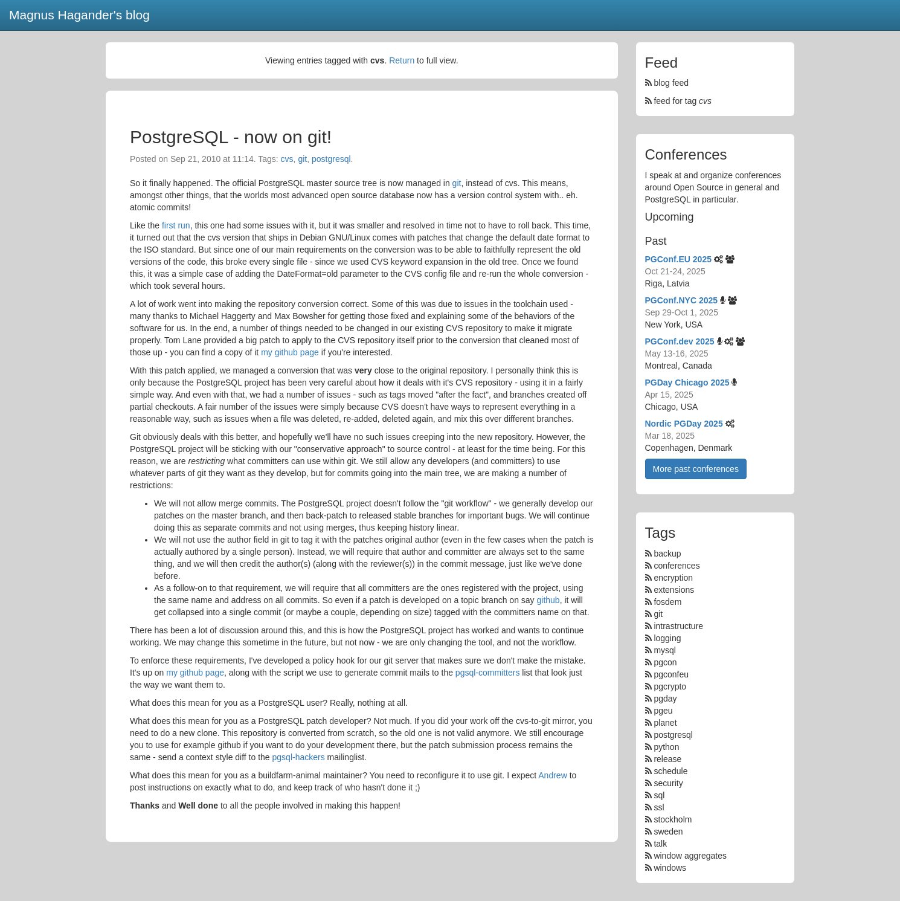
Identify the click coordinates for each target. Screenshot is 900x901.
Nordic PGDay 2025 (684, 423)
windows (670, 868)
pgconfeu (671, 674)
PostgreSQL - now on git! (231, 137)
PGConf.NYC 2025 (681, 300)
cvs (287, 159)
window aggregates (690, 856)
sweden (668, 831)
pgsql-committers (487, 672)
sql (659, 795)
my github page (290, 352)
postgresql (331, 159)
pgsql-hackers (298, 757)
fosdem (667, 602)
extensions (674, 590)
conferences (676, 565)
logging (667, 638)
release (667, 759)
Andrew (552, 775)
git (302, 159)
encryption (673, 578)
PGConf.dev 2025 (680, 341)
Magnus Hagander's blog (79, 15)
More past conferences (696, 469)
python (666, 747)
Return (401, 60)
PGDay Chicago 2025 (687, 382)
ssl (659, 807)
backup (667, 553)
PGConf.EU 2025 (678, 259)
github (547, 600)
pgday (665, 698)
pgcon (665, 662)
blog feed (667, 83)
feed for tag (678, 101)
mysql (665, 650)
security (668, 783)
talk (660, 843)
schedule (670, 771)
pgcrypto (670, 686)
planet (665, 723)
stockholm (673, 819)
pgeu (663, 710)
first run (176, 225)
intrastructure (678, 626)
